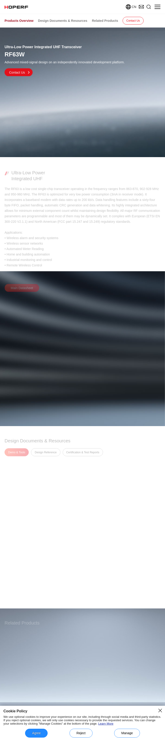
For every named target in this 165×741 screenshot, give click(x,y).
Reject (81, 733)
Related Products (105, 21)
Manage (127, 733)
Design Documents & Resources (62, 21)
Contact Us (133, 20)
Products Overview (19, 21)
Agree (36, 733)
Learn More (105, 723)
